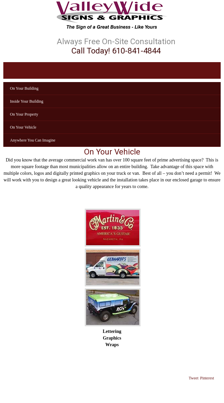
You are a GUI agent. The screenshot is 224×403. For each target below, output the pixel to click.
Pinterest (207, 378)
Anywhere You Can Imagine (33, 140)
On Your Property (24, 114)
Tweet (193, 378)
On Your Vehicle (23, 127)
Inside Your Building (26, 101)
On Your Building (24, 88)
